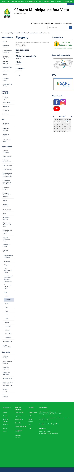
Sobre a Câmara (7, 37)
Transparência (23, 33)
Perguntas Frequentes (17, 1)
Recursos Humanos (33, 33)
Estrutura (5, 424)
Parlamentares (19, 412)
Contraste (63, 23)
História (5, 416)
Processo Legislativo (5, 92)
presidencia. (46, 424)
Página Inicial (5, 1)
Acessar (70, 4)
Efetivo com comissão (26, 56)
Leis (2, 119)
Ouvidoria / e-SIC (68, 1)
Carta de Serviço (56, 1)
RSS (40, 1)
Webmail (46, 1)
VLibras (70, 23)
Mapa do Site (36, 23)
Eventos (5, 432)
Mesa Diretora (19, 419)
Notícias (5, 428)
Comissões (18, 423)
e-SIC (30, 416)
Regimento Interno (20, 426)
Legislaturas (18, 416)
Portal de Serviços (32, 1)
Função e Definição (5, 420)
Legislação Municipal (18, 436)
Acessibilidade (46, 23)
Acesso (5, 412)
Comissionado (22, 50)
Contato (55, 23)
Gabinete (20, 68)
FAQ (30, 424)
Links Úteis (5, 352)
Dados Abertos (31, 420)
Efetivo (19, 62)
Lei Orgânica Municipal (18, 431)
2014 (41, 33)
